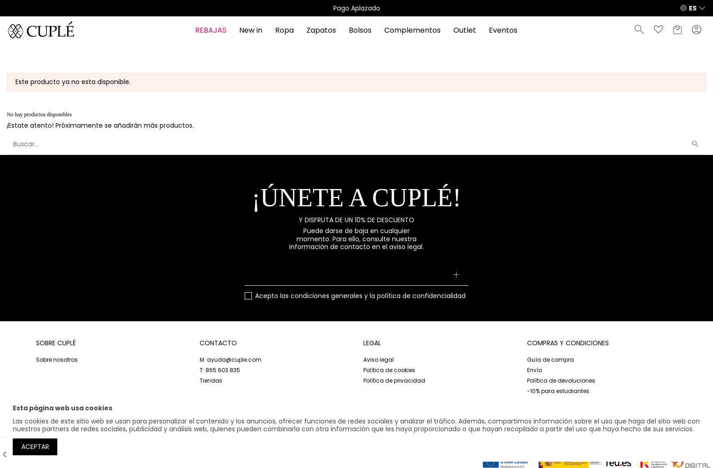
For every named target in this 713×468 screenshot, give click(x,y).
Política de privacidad (394, 380)
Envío (534, 370)
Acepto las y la (360, 296)
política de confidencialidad (421, 295)
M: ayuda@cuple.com (230, 359)
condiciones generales (326, 295)
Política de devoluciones (561, 380)
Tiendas (211, 380)
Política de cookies (389, 370)
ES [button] (692, 8)
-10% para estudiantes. (559, 391)
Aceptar (35, 446)
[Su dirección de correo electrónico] (357, 276)
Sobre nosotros (57, 359)
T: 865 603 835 (220, 370)
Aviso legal (378, 359)
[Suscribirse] (455, 276)
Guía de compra (550, 359)
